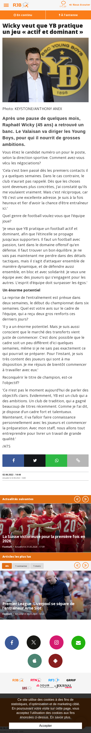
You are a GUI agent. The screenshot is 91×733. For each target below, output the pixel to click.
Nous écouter (81, 4)
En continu (23, 15)
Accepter (45, 725)
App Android (56, 660)
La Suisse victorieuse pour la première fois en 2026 (43, 538)
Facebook (12, 642)
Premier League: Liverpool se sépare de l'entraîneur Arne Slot (38, 606)
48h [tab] (7, 565)
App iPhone (35, 660)
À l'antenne (68, 15)
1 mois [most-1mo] (37, 565)
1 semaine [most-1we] (21, 565)
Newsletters (78, 642)
